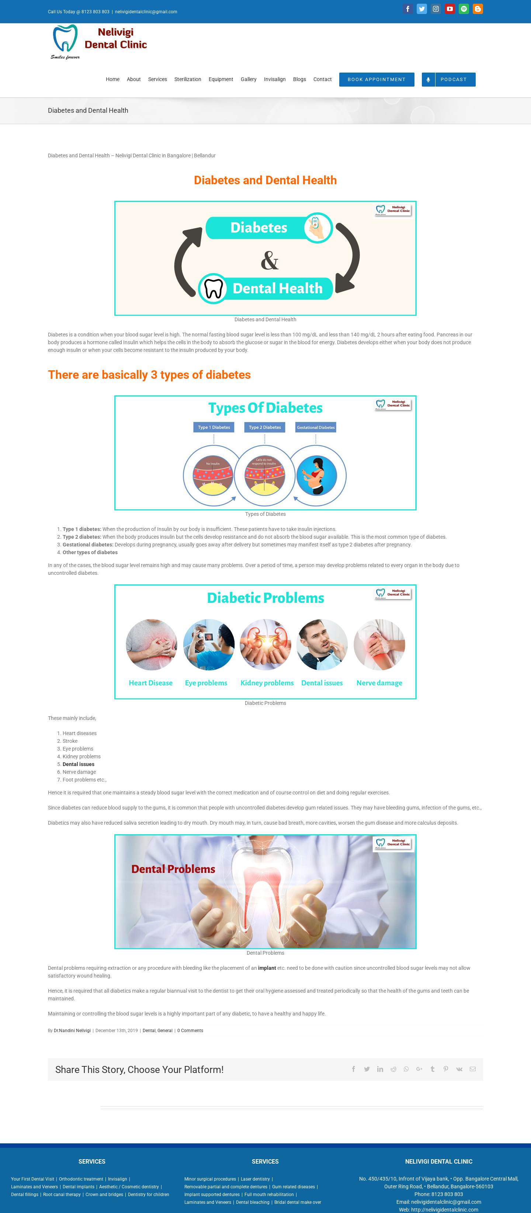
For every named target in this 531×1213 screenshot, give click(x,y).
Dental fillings (24, 1194)
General (165, 1030)
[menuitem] (112, 78)
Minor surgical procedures (210, 1179)
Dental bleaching (253, 1202)
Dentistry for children (148, 1194)
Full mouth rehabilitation (269, 1194)
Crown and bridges (104, 1194)
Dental (149, 1030)
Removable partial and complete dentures (225, 1186)
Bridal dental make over (297, 1202)
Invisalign (117, 1179)
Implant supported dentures (212, 1194)
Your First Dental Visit (32, 1179)
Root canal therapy (62, 1194)
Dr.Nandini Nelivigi (72, 1030)
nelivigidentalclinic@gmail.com (146, 11)
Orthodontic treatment (81, 1179)
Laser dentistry (255, 1179)
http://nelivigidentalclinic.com (444, 1210)
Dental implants (78, 1186)
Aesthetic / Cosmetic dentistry (129, 1186)
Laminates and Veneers (34, 1186)
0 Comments (190, 1030)
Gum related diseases (293, 1186)
